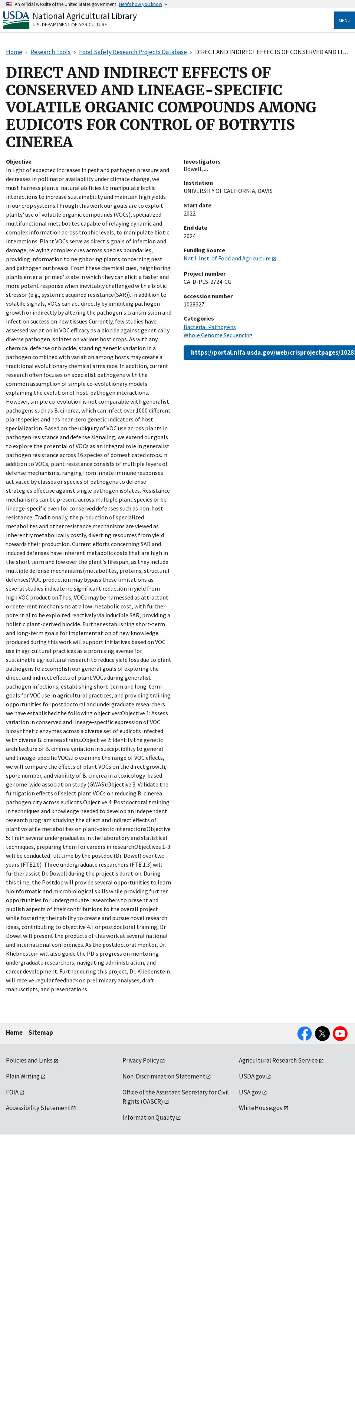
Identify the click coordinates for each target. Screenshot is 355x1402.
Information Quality (148, 1117)
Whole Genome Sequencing (218, 335)
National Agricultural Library (85, 15)
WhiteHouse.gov (261, 1108)
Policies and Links (29, 1060)
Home (14, 1032)
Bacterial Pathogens (210, 327)
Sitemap (41, 1032)
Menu (345, 20)
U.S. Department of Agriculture (70, 24)
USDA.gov (252, 1076)
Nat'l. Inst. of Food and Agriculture (227, 258)
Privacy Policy (140, 1060)
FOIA (12, 1092)
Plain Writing (23, 1076)
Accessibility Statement (38, 1108)
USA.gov (250, 1092)
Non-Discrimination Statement (163, 1076)
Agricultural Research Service (278, 1060)
